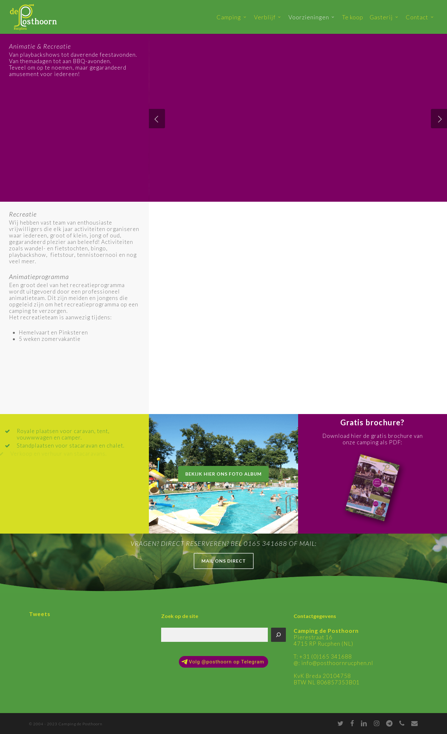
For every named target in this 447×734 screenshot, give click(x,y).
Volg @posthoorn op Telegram (222, 662)
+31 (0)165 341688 (325, 656)
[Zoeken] (278, 635)
